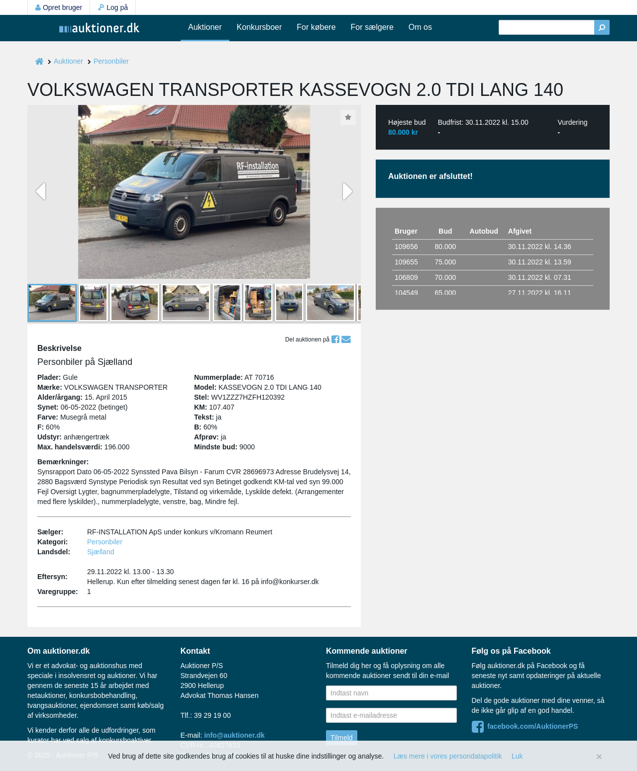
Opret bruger (58, 7)
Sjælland (100, 552)
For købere (316, 27)
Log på (113, 7)
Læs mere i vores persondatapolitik (448, 756)
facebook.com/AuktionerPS (525, 726)
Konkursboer (259, 27)
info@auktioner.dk (234, 735)
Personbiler (111, 61)
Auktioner (205, 27)
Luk (517, 756)
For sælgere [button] (372, 27)
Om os (420, 27)
